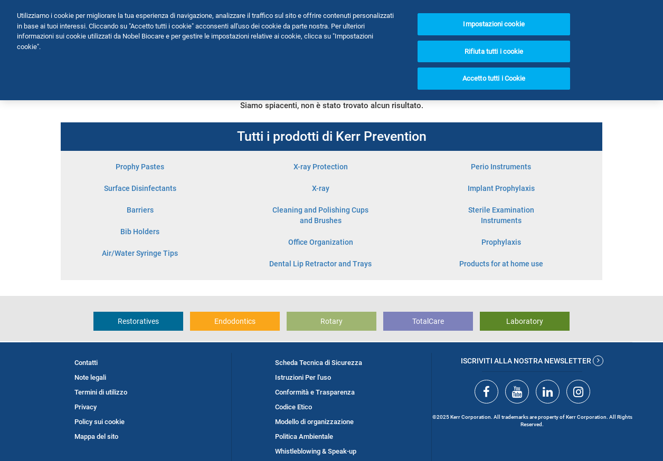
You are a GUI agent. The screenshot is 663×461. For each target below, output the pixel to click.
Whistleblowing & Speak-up (315, 451)
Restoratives (138, 321)
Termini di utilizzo (100, 392)
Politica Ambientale (304, 436)
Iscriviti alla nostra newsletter (532, 361)
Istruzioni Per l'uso (303, 377)
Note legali (90, 377)
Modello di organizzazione (314, 422)
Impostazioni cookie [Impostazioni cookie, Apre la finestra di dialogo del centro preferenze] (493, 24)
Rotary (331, 321)
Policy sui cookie (99, 422)
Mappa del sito (96, 436)
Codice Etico (293, 407)
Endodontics (234, 321)
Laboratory (524, 321)
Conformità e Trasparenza (315, 392)
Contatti (86, 363)
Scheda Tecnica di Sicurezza (318, 363)
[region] (331, 50)
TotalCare (428, 321)
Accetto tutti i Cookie (494, 78)
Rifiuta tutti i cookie (494, 51)
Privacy (85, 407)
